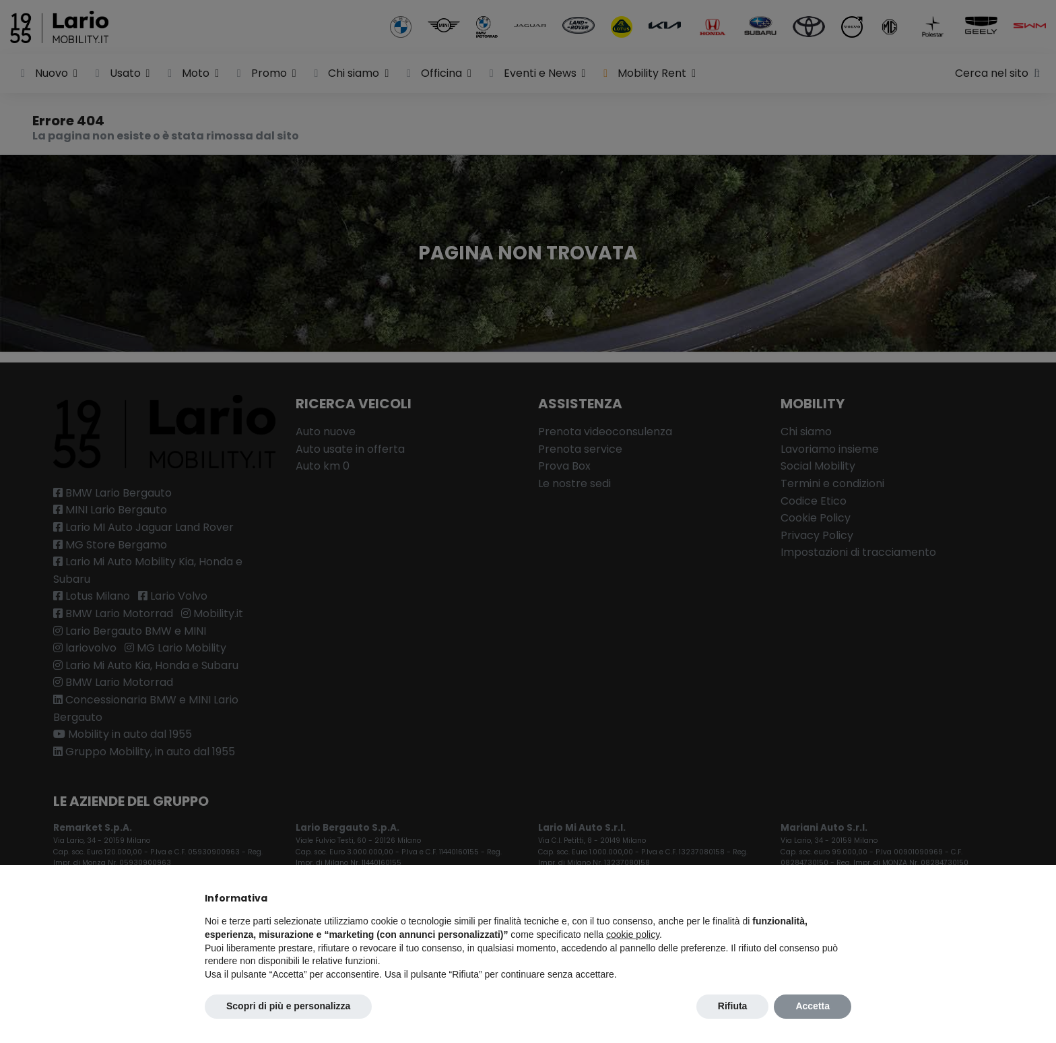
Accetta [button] (812, 1006)
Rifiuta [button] (733, 1006)
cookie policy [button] (632, 934)
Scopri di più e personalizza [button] (288, 1006)
